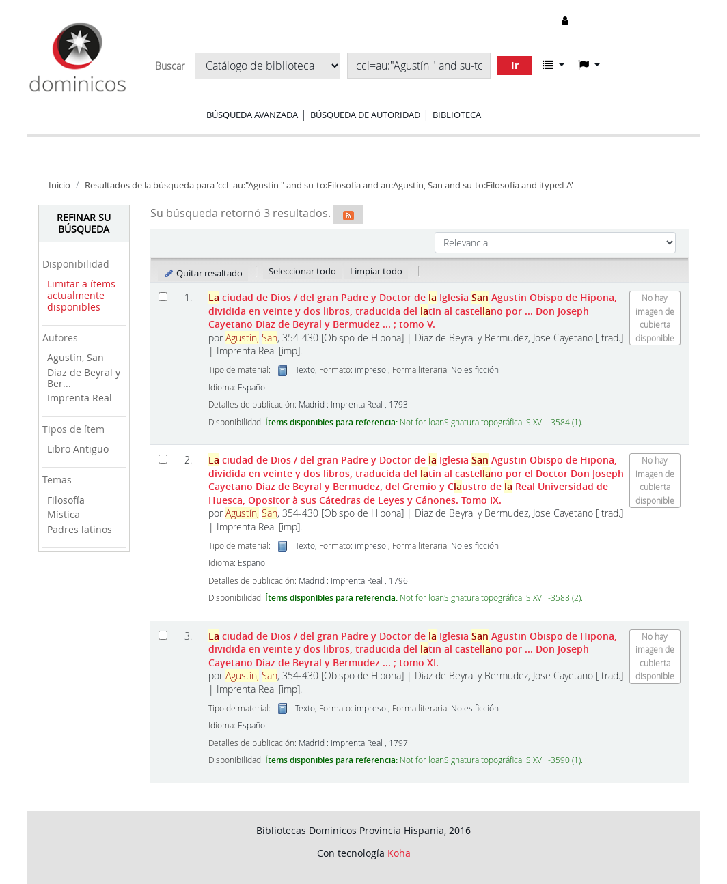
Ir (515, 65)
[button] (553, 65)
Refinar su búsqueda (84, 223)
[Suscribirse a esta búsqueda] (348, 214)
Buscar (169, 66)
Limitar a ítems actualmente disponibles (81, 295)
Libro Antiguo (78, 448)
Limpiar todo (376, 271)
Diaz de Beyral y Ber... (83, 378)
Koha (399, 852)
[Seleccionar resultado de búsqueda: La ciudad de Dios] (163, 296)
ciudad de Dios (412, 310)
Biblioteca (457, 115)
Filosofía (66, 500)
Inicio (59, 185)
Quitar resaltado (203, 273)
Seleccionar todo (302, 271)
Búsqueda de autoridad (365, 115)
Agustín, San (75, 357)
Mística (63, 514)
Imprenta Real (79, 397)
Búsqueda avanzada (252, 115)
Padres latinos (79, 529)
